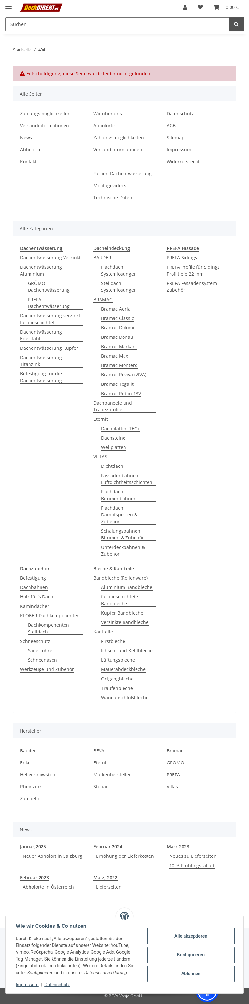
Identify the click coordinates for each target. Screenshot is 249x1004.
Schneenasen (42, 660)
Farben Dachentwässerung (122, 174)
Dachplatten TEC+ (120, 428)
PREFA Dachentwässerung (49, 302)
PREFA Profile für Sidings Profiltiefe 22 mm (193, 270)
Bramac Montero (119, 365)
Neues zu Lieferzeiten (193, 856)
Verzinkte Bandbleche (124, 622)
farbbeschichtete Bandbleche (119, 600)
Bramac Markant (119, 346)
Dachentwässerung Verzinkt (50, 257)
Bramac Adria (116, 309)
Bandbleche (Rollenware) (120, 578)
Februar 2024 (107, 847)
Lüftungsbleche (118, 660)
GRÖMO (175, 763)
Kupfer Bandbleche (122, 613)
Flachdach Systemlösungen (119, 270)
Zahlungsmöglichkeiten (45, 114)
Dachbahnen (34, 587)
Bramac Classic (117, 318)
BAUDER (102, 257)
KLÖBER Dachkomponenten (50, 615)
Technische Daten (112, 198)
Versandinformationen (44, 126)
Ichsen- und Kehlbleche (127, 650)
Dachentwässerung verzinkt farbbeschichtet (50, 319)
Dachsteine (113, 438)
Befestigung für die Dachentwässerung (41, 377)
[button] (185, 7)
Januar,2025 (33, 847)
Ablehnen (190, 973)
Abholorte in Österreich (48, 887)
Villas (172, 787)
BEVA (98, 751)
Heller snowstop (37, 775)
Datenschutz (57, 984)
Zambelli (29, 799)
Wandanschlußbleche (124, 697)
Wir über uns (107, 114)
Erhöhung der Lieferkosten (125, 856)
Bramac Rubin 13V (121, 393)
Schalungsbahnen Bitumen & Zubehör (122, 534)
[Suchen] (236, 24)
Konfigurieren (190, 954)
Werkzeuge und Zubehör (47, 669)
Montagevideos (109, 186)
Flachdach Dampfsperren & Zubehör (119, 515)
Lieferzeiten (109, 887)
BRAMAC (102, 299)
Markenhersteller (112, 775)
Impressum (27, 984)
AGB (171, 126)
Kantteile (103, 632)
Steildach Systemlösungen (119, 286)
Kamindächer (34, 606)
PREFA (173, 775)
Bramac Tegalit (117, 384)
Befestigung (33, 578)
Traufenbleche (117, 688)
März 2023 (178, 847)
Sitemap (175, 138)
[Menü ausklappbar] (8, 4)
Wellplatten (113, 447)
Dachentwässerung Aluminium (41, 270)
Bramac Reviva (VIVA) (123, 375)
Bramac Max (114, 356)
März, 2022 (105, 877)
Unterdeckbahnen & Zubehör (123, 550)
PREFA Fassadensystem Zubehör (192, 286)
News (26, 138)
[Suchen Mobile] (117, 24)
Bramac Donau (117, 337)
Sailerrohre (40, 650)
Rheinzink (31, 787)
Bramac (175, 751)
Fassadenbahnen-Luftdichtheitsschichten (126, 478)
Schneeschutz (35, 641)
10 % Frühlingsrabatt (192, 865)
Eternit (100, 419)
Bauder (28, 751)
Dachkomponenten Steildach (48, 628)
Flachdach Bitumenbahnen (118, 495)
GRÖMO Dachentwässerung (49, 286)
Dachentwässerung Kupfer (49, 348)
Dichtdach (112, 466)
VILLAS (100, 457)
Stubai (100, 787)
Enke (25, 763)
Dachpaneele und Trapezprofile (112, 406)
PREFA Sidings (182, 257)
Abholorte (31, 150)
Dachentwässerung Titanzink (41, 360)
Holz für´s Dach (36, 597)
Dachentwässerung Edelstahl (41, 335)
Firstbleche (113, 641)
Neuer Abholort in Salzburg (52, 856)
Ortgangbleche (117, 679)
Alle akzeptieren (190, 936)
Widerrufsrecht (183, 162)
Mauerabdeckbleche (123, 669)
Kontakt (28, 162)
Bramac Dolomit (118, 328)
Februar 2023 (34, 877)
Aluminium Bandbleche (126, 587)
